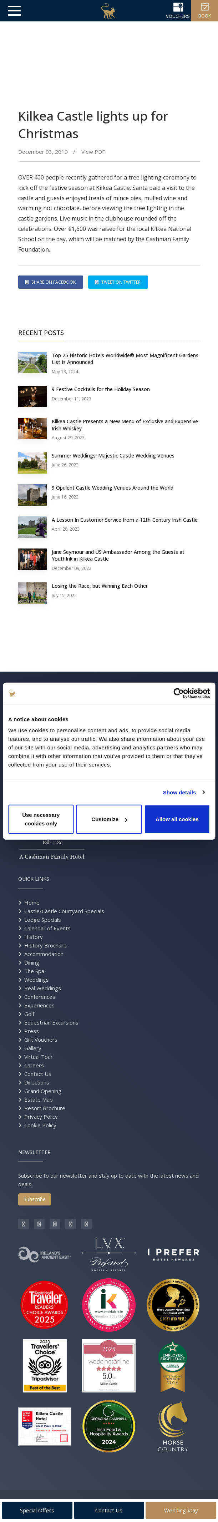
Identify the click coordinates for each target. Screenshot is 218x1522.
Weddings (36, 979)
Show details (179, 792)
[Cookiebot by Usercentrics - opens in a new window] (178, 693)
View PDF (92, 151)
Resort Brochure (44, 1108)
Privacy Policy (41, 1116)
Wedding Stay (181, 1510)
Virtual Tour (38, 1056)
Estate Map (38, 1099)
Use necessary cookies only (41, 819)
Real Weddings (42, 988)
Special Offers (37, 1510)
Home (32, 902)
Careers (34, 1065)
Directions (36, 1082)
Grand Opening (42, 1090)
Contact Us (37, 1073)
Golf (29, 1013)
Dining (31, 962)
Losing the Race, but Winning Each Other (100, 585)
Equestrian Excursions (51, 1022)
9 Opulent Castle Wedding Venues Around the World (112, 487)
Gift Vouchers (40, 1039)
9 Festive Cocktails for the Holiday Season (101, 389)
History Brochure (45, 945)
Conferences (39, 996)
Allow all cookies (177, 819)
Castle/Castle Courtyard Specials (64, 911)
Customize (109, 819)
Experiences (39, 1005)
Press (31, 1031)
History (33, 936)
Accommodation (44, 953)
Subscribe (35, 1199)
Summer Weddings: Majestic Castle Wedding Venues (113, 455)
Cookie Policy (40, 1125)
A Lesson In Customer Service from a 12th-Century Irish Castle (125, 519)
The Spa (34, 971)
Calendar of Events (47, 928)
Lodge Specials (42, 919)
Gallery (32, 1048)
